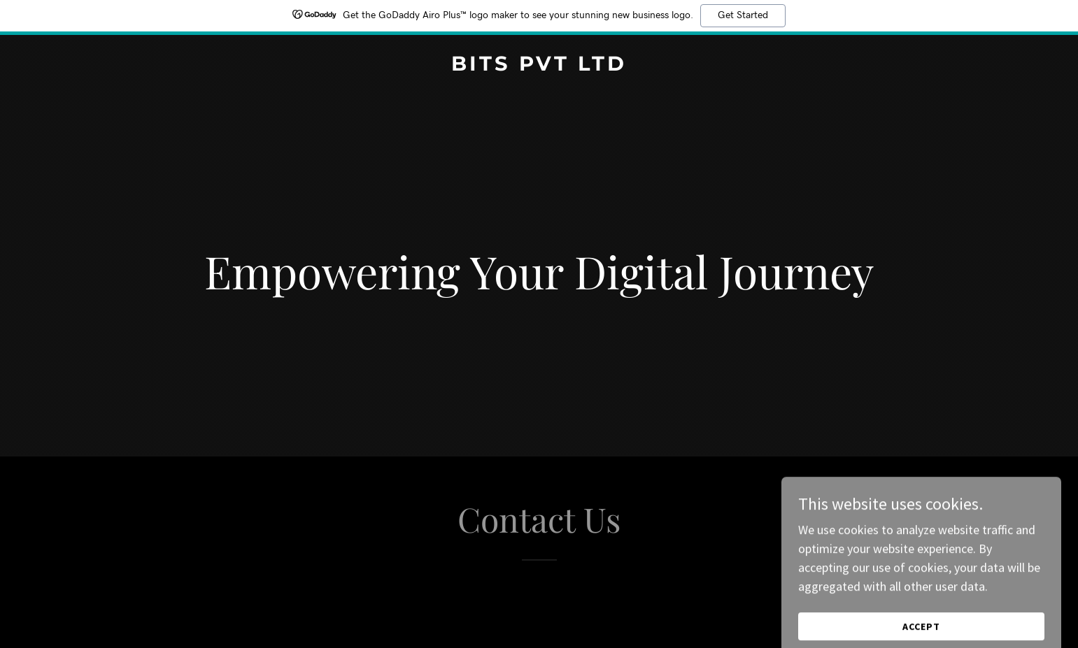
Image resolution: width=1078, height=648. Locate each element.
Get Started (743, 15)
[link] (539, 66)
